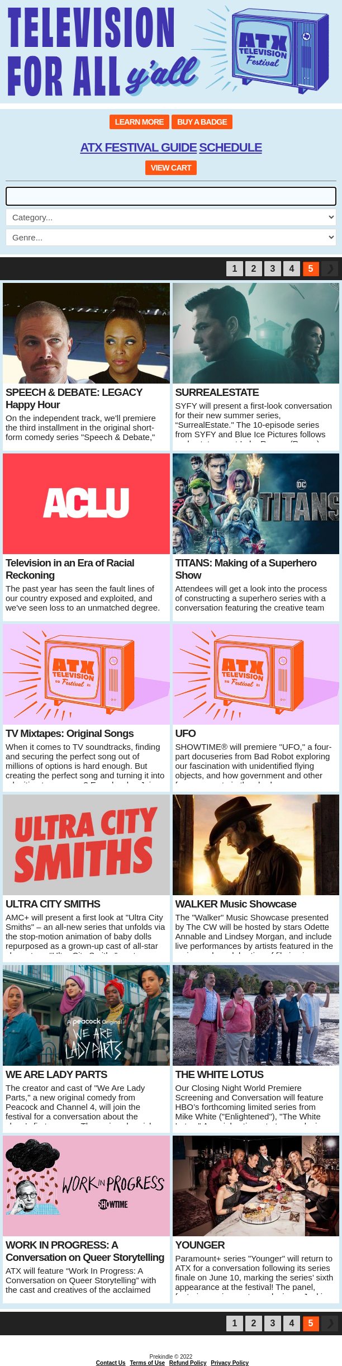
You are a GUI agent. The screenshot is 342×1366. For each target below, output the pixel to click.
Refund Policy (188, 1363)
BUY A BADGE (202, 121)
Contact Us (111, 1363)
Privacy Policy (230, 1363)
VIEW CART (171, 167)
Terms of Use (147, 1363)
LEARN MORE (139, 121)
